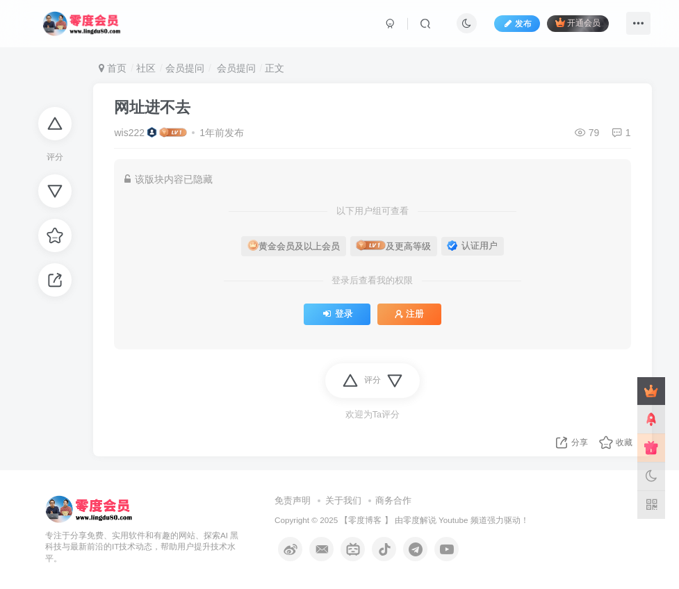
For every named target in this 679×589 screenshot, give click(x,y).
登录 (336, 314)
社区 (146, 68)
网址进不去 (152, 107)
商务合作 (393, 500)
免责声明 (293, 500)
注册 (409, 314)
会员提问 (184, 68)
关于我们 (343, 500)
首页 (112, 68)
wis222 (129, 132)
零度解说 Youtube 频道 (445, 519)
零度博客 (365, 519)
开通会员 (577, 22)
